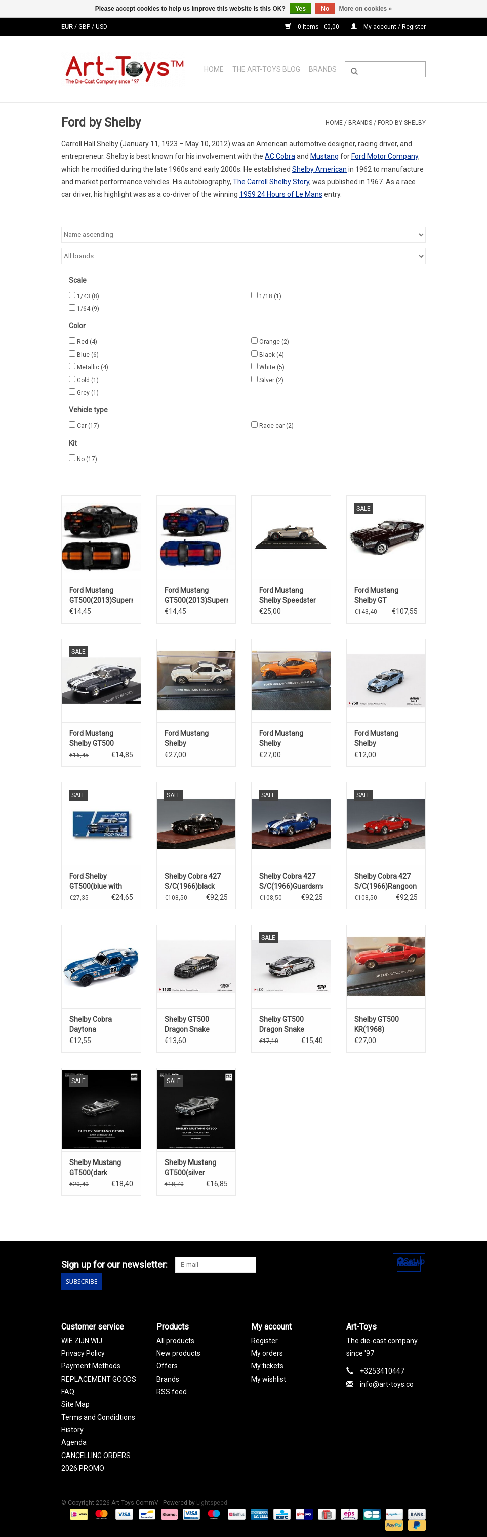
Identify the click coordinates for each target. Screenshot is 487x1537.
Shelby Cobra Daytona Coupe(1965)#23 (97, 1024)
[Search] (385, 69)
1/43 (88, 296)
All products (175, 1340)
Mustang (324, 156)
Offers (167, 1365)
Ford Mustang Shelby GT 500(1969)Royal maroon (379, 595)
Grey (88, 392)
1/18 (270, 296)
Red (87, 341)
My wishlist (268, 1378)
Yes (300, 8)
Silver (271, 380)
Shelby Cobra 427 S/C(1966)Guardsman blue (291, 881)
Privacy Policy (83, 1352)
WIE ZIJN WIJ (81, 1340)
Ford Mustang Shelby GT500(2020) (281, 739)
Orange (274, 341)
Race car (276, 425)
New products (178, 1352)
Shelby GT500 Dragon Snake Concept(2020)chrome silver (291, 1024)
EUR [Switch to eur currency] (67, 26)
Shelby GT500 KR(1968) (376, 1024)
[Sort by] (243, 235)
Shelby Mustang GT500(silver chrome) (190, 1168)
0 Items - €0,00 (313, 26)
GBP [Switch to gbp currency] (85, 26)
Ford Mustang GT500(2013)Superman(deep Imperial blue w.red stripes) (196, 595)
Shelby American (319, 169)
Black (271, 354)
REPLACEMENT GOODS (98, 1378)
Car (88, 425)
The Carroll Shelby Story (271, 182)
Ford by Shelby (402, 123)
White (272, 367)
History (72, 1429)
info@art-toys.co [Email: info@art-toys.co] (387, 1383)
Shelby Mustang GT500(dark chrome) (95, 1168)
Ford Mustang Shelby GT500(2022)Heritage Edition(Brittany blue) (386, 739)
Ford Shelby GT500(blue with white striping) (95, 881)
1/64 (88, 308)
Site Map (75, 1403)
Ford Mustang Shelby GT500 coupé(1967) (91, 739)
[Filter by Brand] (243, 256)
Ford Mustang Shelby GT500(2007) (187, 739)
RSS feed (171, 1391)
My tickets (267, 1365)
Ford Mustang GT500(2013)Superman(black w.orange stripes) (101, 595)
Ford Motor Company (384, 156)
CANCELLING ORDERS (96, 1454)
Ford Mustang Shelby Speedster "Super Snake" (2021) (287, 595)
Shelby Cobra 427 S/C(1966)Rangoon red (385, 881)
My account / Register (388, 26)
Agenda (74, 1441)
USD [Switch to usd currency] (101, 26)
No (87, 459)
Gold (88, 380)
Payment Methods (90, 1365)
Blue (88, 354)
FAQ (67, 1391)
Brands (323, 69)
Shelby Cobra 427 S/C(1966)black (193, 881)
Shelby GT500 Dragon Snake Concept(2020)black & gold (196, 1024)
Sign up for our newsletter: (114, 1264)
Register (264, 1340)
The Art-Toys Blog (266, 69)
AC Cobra (280, 156)
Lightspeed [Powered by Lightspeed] (211, 1501)
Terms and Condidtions (98, 1416)
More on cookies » (365, 8)
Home (214, 69)
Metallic (92, 367)
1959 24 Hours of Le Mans (280, 194)
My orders (267, 1352)
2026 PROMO (82, 1467)
